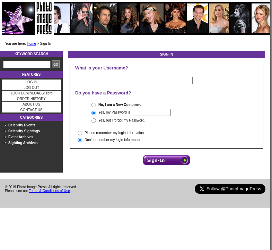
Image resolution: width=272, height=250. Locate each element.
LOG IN (31, 82)
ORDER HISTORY (31, 99)
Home (31, 43)
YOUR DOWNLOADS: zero (31, 93)
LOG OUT (31, 88)
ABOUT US (31, 104)
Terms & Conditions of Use (49, 191)
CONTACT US (31, 110)
